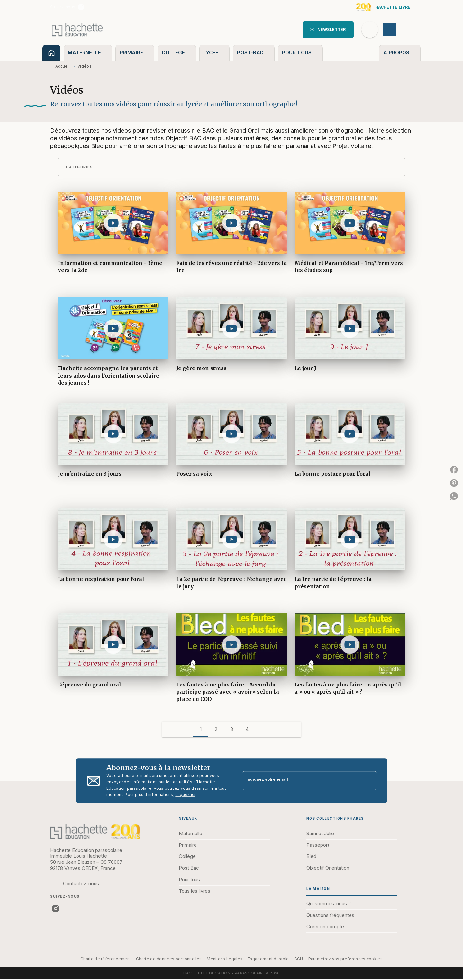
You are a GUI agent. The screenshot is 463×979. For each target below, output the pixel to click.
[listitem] (81, 7)
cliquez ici (185, 794)
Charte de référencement (105, 958)
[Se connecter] (397, 29)
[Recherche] (369, 29)
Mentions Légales (224, 958)
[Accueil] (77, 29)
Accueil (62, 66)
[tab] (51, 53)
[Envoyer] (369, 780)
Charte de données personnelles (169, 958)
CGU (298, 958)
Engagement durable (268, 958)
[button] (328, 29)
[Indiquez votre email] (301, 780)
